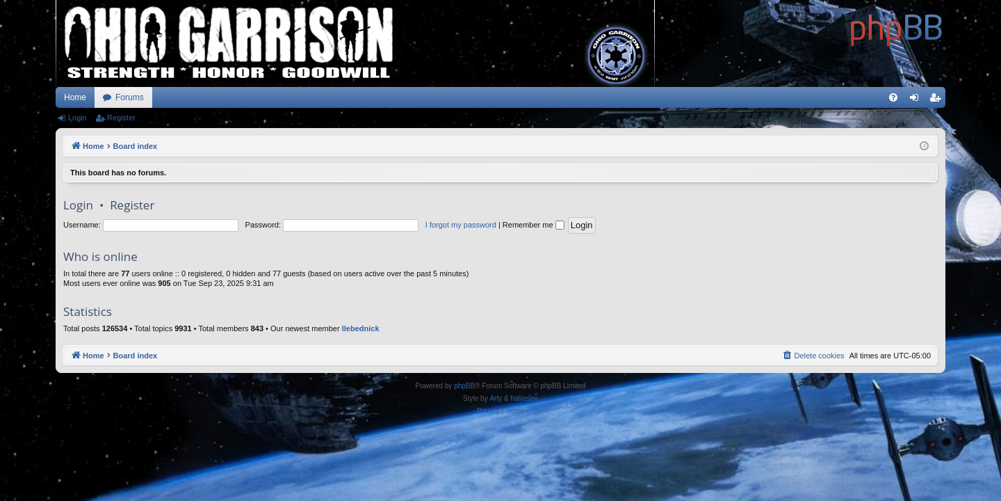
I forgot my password (460, 225)
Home (75, 97)
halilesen (523, 398)
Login (77, 117)
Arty (495, 398)
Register (121, 117)
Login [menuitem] (917, 100)
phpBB (464, 386)
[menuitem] (893, 97)
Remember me (533, 225)
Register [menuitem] (938, 100)
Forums (129, 97)
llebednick (361, 328)
